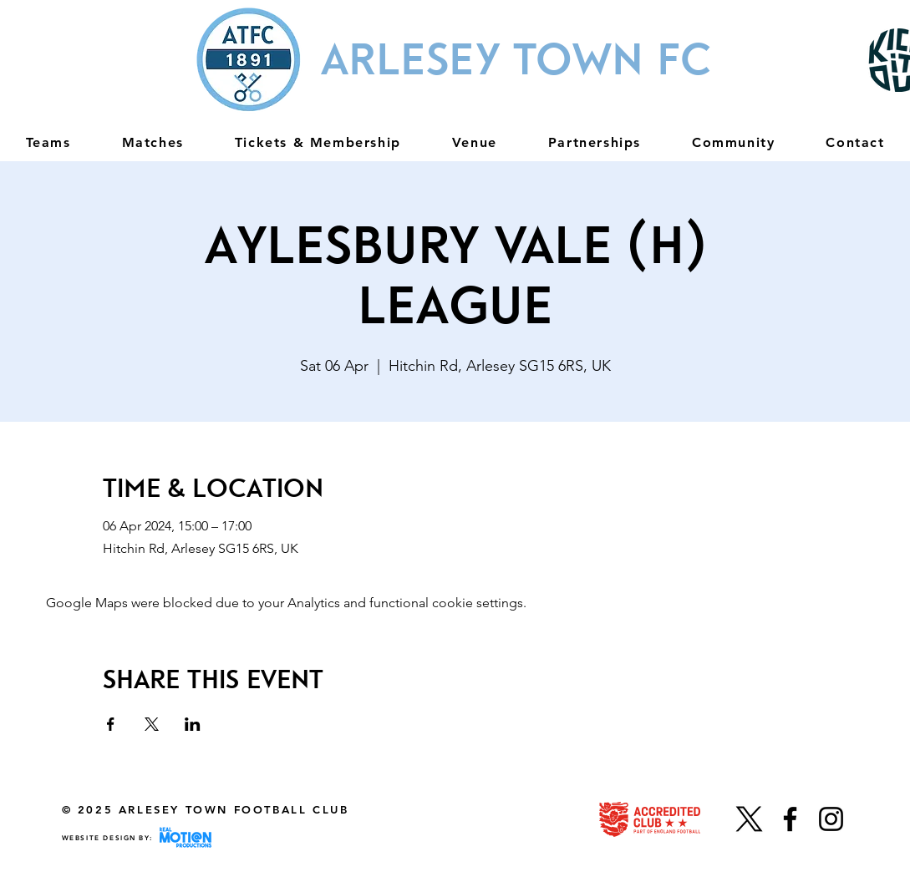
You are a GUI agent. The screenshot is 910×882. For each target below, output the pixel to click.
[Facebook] (790, 819)
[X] (749, 819)
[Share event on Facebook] (111, 724)
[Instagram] (831, 819)
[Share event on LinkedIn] (193, 724)
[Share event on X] (152, 724)
